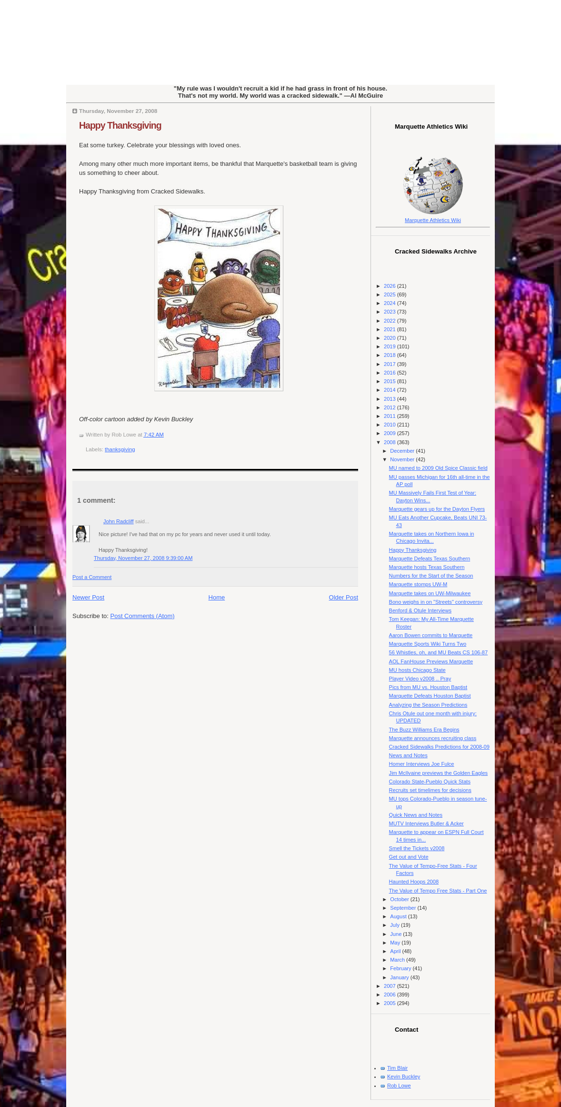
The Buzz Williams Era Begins (424, 729)
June (396, 934)
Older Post (343, 597)
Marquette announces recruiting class (433, 738)
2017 (390, 364)
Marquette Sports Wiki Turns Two (428, 644)
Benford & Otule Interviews (420, 610)
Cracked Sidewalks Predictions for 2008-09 (439, 747)
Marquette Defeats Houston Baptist (430, 696)
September (403, 908)
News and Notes (408, 755)
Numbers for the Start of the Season (431, 576)
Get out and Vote (409, 857)
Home (217, 597)
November (403, 459)
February (401, 968)
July (395, 925)
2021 (390, 329)
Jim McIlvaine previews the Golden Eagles (438, 773)
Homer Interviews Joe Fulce (421, 764)
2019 (390, 346)
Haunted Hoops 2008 (414, 881)
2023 (390, 312)
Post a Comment (91, 577)
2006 (390, 994)
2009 (390, 433)
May (395, 942)
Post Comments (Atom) (142, 616)
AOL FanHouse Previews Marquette (431, 661)
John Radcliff (118, 521)
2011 (390, 416)
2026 (390, 286)
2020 (390, 338)
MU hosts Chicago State (417, 670)
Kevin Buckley (403, 1076)
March (398, 960)
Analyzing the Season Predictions (428, 705)
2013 (390, 399)
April (396, 951)
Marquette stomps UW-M (418, 584)
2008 (390, 442)
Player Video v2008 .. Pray (420, 678)
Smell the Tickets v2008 (417, 848)
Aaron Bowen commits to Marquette (431, 635)
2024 (390, 303)
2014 (390, 390)
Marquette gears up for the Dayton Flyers (437, 509)
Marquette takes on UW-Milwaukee (430, 593)
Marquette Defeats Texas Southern (430, 558)
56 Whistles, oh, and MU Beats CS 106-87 (438, 652)
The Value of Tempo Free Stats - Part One (438, 891)
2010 (390, 424)
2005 (390, 1003)
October (400, 899)
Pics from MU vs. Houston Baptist (428, 687)
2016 (390, 373)
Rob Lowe (399, 1085)
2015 (390, 381)
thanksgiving (120, 449)
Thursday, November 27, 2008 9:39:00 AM (143, 558)
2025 (390, 294)
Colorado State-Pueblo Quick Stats (430, 781)
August (399, 916)
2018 (390, 355)
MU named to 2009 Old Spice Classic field (438, 468)
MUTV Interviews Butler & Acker (426, 823)
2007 (390, 986)
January (400, 977)
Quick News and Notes (415, 815)
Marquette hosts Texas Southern (427, 567)
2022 (390, 321)
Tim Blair (397, 1068)
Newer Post (88, 597)
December (403, 451)
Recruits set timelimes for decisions (430, 790)
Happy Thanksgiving (120, 125)
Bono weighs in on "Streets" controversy (435, 602)
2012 (390, 407)
